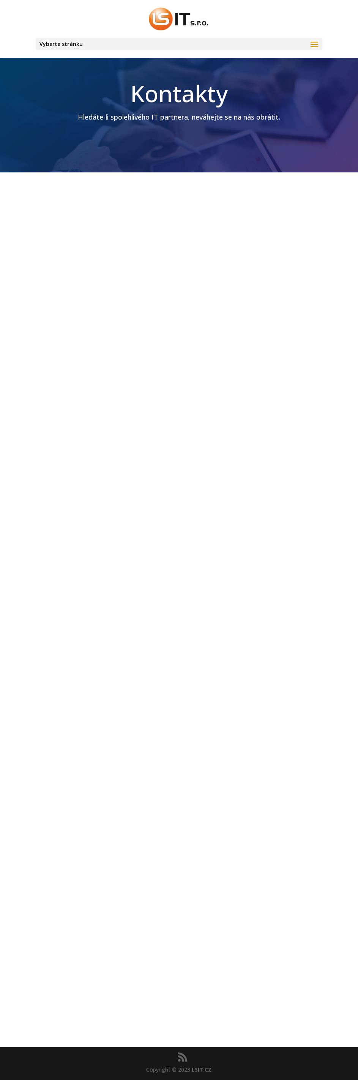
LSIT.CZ (201, 1069)
